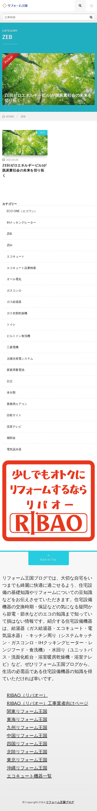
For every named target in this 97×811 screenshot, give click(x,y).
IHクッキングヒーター (21, 222)
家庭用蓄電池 (15, 369)
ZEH (9, 245)
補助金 (11, 438)
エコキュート (15, 256)
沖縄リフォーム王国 (27, 767)
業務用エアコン (17, 404)
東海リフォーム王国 (27, 719)
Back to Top (48, 559)
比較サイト (14, 415)
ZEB (42, 132)
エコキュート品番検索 (21, 268)
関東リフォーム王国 (27, 711)
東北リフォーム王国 (27, 759)
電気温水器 (14, 449)
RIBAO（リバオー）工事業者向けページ (47, 703)
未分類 (11, 392)
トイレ (11, 324)
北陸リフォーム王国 (27, 751)
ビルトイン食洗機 (18, 336)
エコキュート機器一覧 (29, 775)
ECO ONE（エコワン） (22, 211)
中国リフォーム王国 (27, 735)
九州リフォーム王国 (27, 727)
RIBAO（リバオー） (27, 695)
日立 (10, 381)
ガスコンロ (14, 290)
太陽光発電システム (20, 358)
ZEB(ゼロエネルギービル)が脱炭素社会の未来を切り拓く (24, 170)
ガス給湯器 (14, 301)
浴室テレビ (14, 426)
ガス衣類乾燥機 (17, 313)
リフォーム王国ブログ (60, 802)
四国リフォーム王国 (27, 743)
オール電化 (14, 279)
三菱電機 (12, 347)
